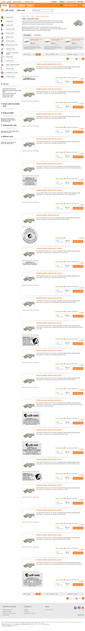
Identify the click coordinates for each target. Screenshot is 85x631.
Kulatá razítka (9, 21)
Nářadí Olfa (22, 5)
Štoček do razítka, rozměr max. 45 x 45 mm (49, 89)
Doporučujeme (37, 35)
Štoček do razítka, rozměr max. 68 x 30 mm (49, 535)
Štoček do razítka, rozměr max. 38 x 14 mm (78, 40)
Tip (56, 54)
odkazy (42, 622)
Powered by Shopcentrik (6, 626)
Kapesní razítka (9, 37)
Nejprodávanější (27, 35)
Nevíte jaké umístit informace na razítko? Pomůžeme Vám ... (8, 143)
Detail (82, 78)
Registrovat (62, 1)
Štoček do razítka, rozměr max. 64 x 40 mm (49, 429)
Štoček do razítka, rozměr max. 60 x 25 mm (49, 350)
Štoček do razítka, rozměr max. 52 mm (47, 215)
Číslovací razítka (10, 33)
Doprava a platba (17, 1)
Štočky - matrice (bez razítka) (13, 64)
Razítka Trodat (9, 25)
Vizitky (13, 5)
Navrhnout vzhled (78, 82)
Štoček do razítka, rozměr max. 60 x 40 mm (49, 400)
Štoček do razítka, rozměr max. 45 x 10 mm (49, 64)
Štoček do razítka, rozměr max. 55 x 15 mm (49, 273)
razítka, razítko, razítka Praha (27, 622)
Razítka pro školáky (8, 113)
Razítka (5, 5)
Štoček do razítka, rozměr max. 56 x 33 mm (49, 323)
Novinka (52, 54)
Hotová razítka (9, 56)
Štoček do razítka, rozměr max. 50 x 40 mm (49, 190)
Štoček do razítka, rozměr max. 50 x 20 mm (49, 114)
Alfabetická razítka (10, 48)
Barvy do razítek (10, 68)
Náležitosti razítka (8, 136)
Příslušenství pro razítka (12, 72)
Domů (3, 1)
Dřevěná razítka (10, 60)
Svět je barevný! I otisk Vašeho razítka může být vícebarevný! (10, 132)
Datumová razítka (10, 29)
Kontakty (9, 1)
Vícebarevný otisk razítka (10, 125)
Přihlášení (54, 1)
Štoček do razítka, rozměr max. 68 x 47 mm (49, 559)
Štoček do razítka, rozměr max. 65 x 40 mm (49, 510)
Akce (47, 54)
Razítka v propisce (10, 41)
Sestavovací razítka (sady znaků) (12, 53)
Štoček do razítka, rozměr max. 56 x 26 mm (49, 298)
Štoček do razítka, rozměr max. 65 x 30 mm (49, 485)
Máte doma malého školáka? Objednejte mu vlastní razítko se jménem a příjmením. (8, 120)
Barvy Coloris (30, 5)
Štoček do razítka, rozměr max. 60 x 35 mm (49, 375)
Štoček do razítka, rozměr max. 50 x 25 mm (49, 138)
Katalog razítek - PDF (7, 96)
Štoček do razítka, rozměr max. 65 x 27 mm (49, 459)
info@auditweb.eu (37, 624)
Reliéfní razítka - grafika (8, 95)
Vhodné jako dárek (10, 76)
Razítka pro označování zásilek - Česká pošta (11, 91)
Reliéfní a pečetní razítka (12, 45)
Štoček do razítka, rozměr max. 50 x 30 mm (49, 163)
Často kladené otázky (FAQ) (9, 88)
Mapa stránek (80, 614)
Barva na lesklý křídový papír (9, 93)
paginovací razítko (37, 622)
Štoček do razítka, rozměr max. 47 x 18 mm (36, 40)
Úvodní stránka (25, 16)
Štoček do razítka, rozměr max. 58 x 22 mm (57, 40)
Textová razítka (9, 17)
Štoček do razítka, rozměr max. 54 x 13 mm (49, 248)
